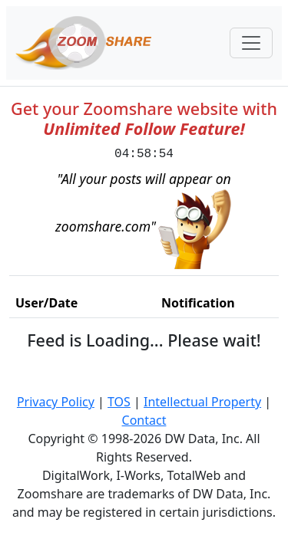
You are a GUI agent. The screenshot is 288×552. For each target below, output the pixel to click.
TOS (119, 401)
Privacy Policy (55, 401)
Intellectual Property (202, 401)
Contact (144, 420)
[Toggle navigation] (251, 43)
